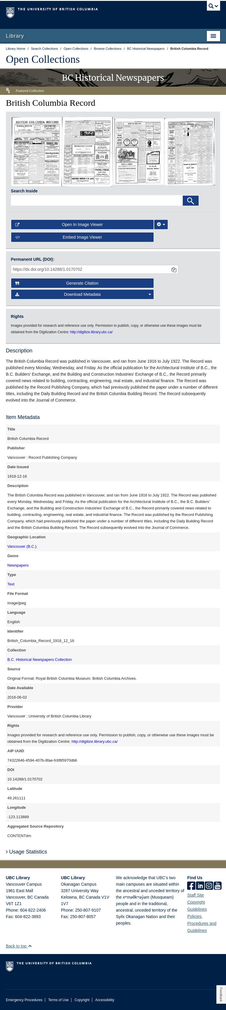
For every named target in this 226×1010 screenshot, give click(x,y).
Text (10, 584)
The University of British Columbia (97, 12)
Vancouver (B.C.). (22, 546)
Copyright (81, 1000)
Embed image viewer (58, 237)
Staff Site (195, 895)
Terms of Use (58, 1000)
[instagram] (209, 886)
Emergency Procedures (24, 1000)
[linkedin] (200, 886)
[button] (30, 946)
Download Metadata (83, 294)
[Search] (190, 200)
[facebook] (191, 886)
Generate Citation (57, 283)
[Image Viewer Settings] (161, 225)
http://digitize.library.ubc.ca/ (95, 741)
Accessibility (104, 1000)
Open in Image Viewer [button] (59, 224)
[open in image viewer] (36, 151)
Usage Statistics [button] (26, 852)
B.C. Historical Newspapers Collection (39, 659)
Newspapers (18, 565)
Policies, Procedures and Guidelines (201, 923)
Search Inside (24, 191)
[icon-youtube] (218, 886)
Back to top (19, 946)
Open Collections (43, 59)
